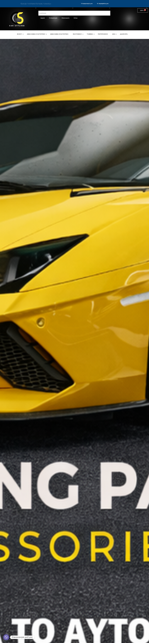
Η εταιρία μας (53, 18)
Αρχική (43, 18)
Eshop (75, 18)
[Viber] (6, 637)
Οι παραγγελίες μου (103, 3)
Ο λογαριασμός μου (87, 3)
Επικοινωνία (65, 18)
